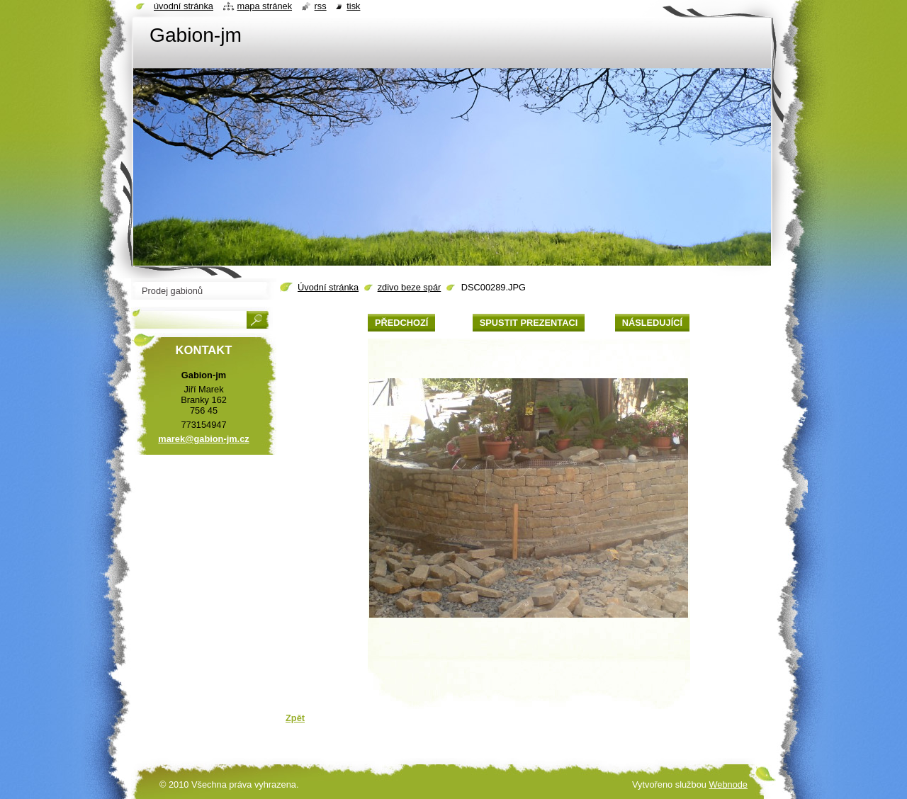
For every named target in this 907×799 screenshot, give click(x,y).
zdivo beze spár (409, 287)
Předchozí (401, 322)
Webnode (728, 784)
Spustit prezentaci (529, 322)
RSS (321, 6)
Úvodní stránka (328, 287)
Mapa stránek (265, 6)
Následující (652, 322)
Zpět (295, 718)
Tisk (353, 6)
